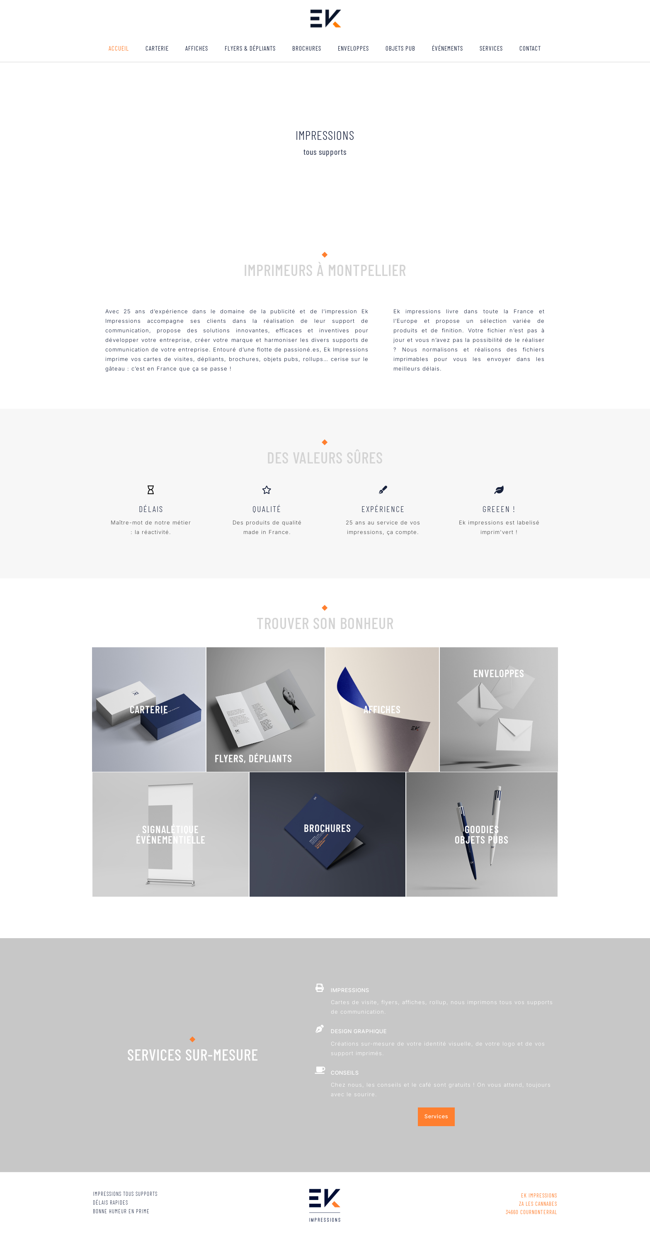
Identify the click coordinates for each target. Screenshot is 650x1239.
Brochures (306, 48)
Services (491, 48)
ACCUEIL (119, 48)
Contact (530, 48)
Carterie (157, 48)
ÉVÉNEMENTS (447, 48)
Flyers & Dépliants (250, 48)
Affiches (196, 48)
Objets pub (400, 48)
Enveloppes (353, 48)
